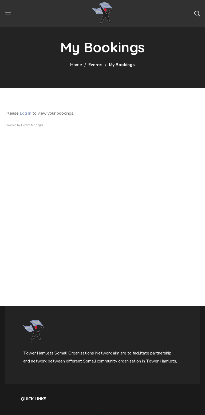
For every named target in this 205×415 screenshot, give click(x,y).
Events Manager (32, 125)
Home (76, 65)
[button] (197, 13)
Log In (25, 113)
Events (95, 65)
